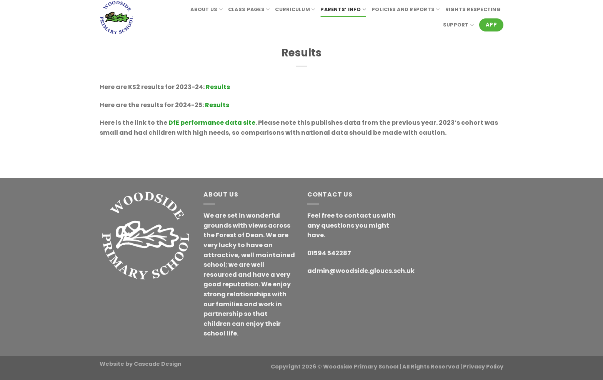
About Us (206, 9)
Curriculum (295, 9)
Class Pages (249, 9)
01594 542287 (329, 253)
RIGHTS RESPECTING (473, 9)
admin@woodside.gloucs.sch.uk (361, 270)
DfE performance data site (211, 122)
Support (458, 25)
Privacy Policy (483, 366)
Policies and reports (405, 9)
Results (218, 87)
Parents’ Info (343, 9)
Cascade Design (158, 364)
